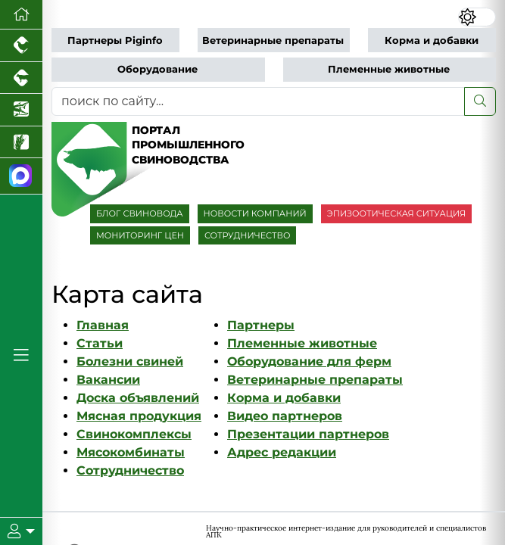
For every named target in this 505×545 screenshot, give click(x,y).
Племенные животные (389, 69)
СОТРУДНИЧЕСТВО (247, 235)
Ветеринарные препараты (273, 40)
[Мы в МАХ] (21, 176)
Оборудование (157, 69)
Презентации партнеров (308, 434)
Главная (102, 325)
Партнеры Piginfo (115, 40)
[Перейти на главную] (21, 15)
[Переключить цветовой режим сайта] (477, 17)
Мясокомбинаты (130, 452)
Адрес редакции (281, 452)
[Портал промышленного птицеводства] (21, 46)
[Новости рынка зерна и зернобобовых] (21, 142)
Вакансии (108, 379)
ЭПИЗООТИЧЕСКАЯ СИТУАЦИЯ (396, 213)
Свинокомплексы (134, 434)
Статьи (99, 343)
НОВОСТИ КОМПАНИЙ (255, 213)
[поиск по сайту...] (258, 101)
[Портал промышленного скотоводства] (21, 78)
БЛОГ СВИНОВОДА (139, 213)
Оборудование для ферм (309, 361)
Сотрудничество (130, 470)
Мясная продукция (138, 416)
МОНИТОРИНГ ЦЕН (140, 235)
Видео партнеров (284, 416)
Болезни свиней (129, 361)
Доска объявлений (137, 398)
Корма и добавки (432, 40)
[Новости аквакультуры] (21, 110)
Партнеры (261, 325)
